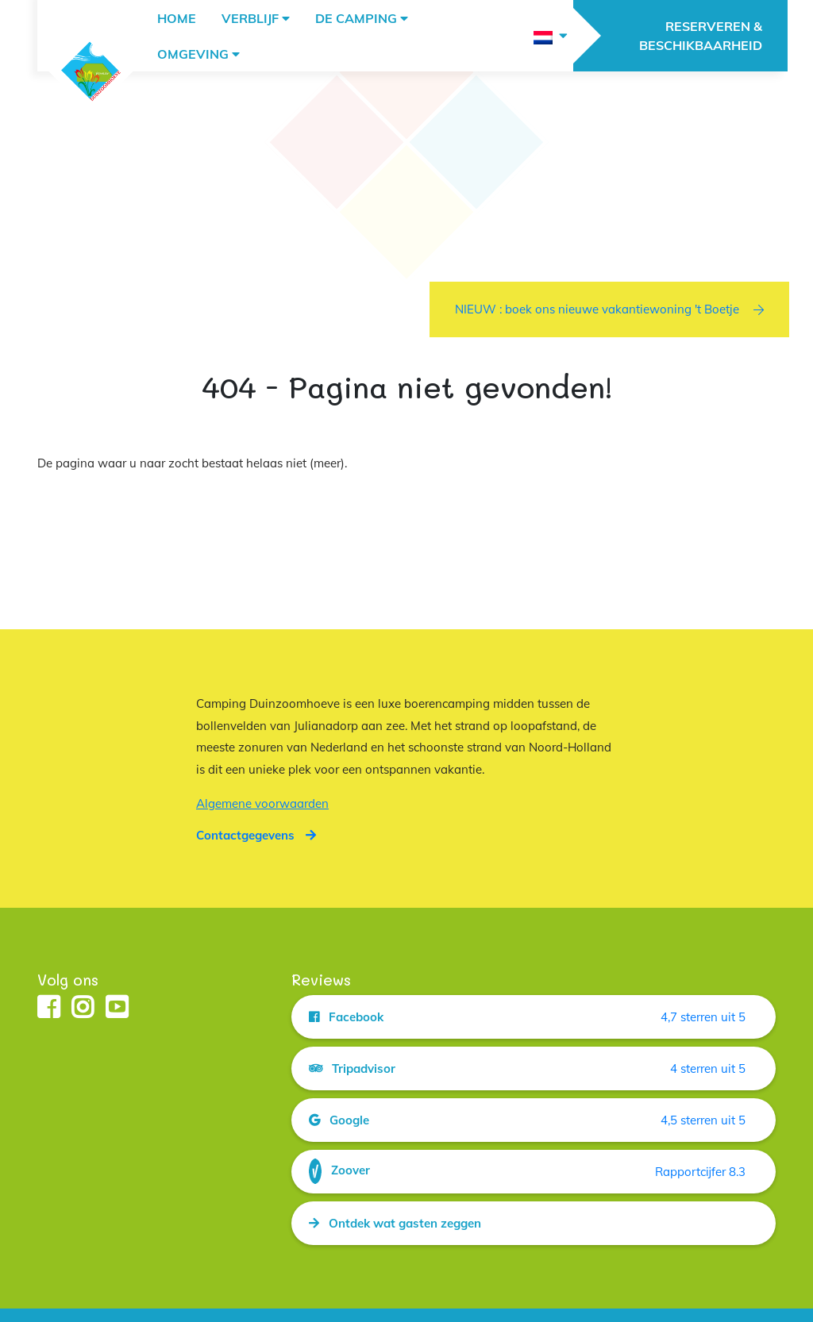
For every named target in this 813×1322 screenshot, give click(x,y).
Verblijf (250, 18)
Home (176, 18)
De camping (356, 18)
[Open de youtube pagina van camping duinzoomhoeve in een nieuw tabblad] (117, 1008)
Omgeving (193, 54)
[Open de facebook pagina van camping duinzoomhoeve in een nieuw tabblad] (48, 1008)
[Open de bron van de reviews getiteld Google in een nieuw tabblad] (533, 1120)
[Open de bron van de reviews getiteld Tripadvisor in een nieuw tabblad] (533, 1068)
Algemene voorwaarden (262, 803)
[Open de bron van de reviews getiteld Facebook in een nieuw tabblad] (533, 1017)
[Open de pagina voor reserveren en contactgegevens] (256, 835)
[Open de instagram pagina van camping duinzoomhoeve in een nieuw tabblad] (82, 1008)
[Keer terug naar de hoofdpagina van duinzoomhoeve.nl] (91, 72)
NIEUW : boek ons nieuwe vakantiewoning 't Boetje (609, 309)
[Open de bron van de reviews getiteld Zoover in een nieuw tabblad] (533, 1171)
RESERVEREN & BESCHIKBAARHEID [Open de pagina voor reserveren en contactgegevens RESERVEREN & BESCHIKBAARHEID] (700, 35)
